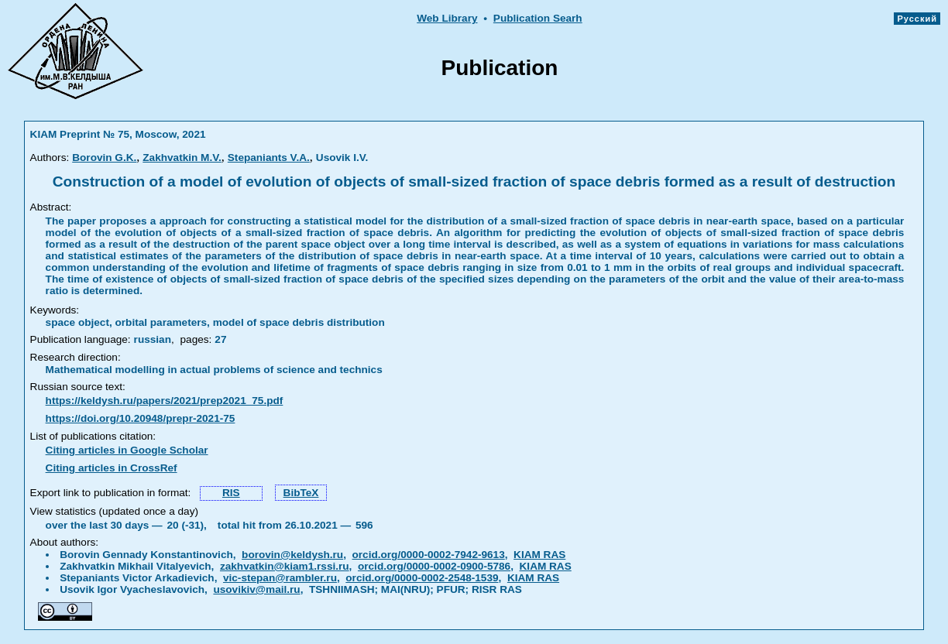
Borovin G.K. (104, 157)
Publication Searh (537, 18)
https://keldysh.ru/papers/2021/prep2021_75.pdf (164, 400)
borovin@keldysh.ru (292, 554)
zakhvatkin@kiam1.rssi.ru (284, 566)
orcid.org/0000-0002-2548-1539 (421, 578)
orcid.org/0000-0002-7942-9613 (428, 554)
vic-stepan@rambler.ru (280, 578)
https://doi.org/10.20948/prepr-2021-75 (140, 418)
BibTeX (301, 492)
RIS (231, 492)
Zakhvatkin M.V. (182, 157)
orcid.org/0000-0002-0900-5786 (434, 566)
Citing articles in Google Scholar (127, 450)
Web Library (447, 18)
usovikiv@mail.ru (256, 589)
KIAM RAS (539, 554)
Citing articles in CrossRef (111, 468)
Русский (917, 18)
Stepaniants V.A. (269, 157)
